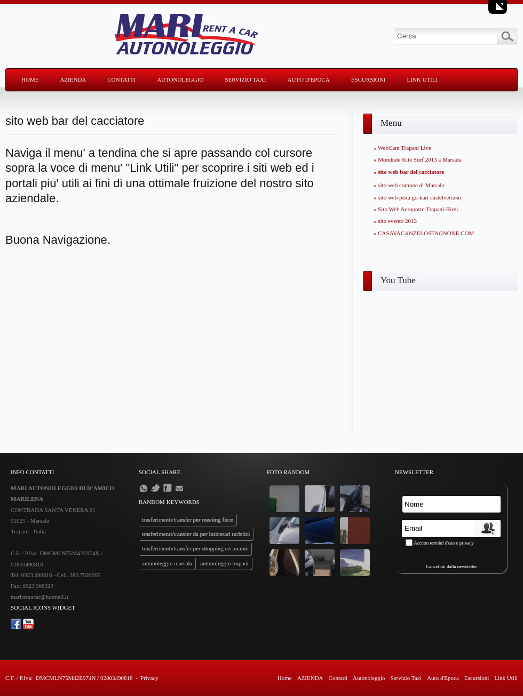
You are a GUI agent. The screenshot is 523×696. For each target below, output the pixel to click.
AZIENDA (73, 79)
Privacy (149, 678)
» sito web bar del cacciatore (409, 172)
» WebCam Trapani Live (402, 148)
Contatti (121, 79)
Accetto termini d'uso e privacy (444, 543)
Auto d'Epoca (309, 79)
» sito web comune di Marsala (409, 185)
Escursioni (368, 79)
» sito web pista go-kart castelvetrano (417, 197)
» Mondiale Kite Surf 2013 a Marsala (417, 159)
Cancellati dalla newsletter (451, 566)
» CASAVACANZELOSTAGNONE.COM (424, 233)
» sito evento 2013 (395, 221)
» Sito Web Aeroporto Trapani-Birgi (416, 209)
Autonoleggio (180, 79)
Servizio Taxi (245, 79)
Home (29, 79)
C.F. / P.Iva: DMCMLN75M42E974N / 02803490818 (68, 678)
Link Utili (422, 79)
